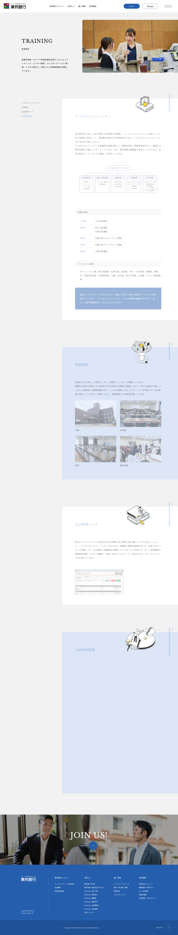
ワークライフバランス (121, 884)
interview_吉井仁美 (91, 891)
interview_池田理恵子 (91, 905)
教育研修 (117, 891)
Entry (131, 6)
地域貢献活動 (59, 891)
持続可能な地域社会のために (94, 887)
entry (84, 845)
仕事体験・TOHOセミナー (148, 898)
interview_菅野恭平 (91, 902)
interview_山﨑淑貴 (91, 909)
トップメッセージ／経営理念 (64, 884)
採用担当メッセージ (146, 884)
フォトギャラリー (120, 895)
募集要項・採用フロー (146, 887)
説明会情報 (143, 895)
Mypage (150, 6)
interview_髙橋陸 (90, 898)
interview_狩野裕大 (91, 895)
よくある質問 (143, 891)
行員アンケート (89, 912)
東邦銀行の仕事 (89, 884)
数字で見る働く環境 (121, 887)
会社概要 (58, 887)
